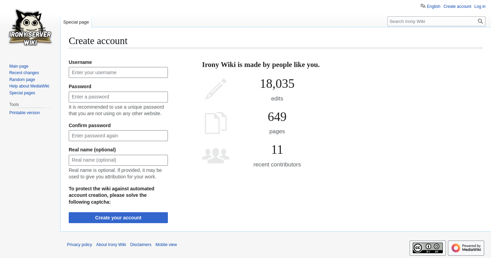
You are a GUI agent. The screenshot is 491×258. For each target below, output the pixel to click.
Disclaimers (140, 244)
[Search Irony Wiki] (436, 21)
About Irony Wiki (111, 244)
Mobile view (166, 244)
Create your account (118, 217)
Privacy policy (79, 244)
